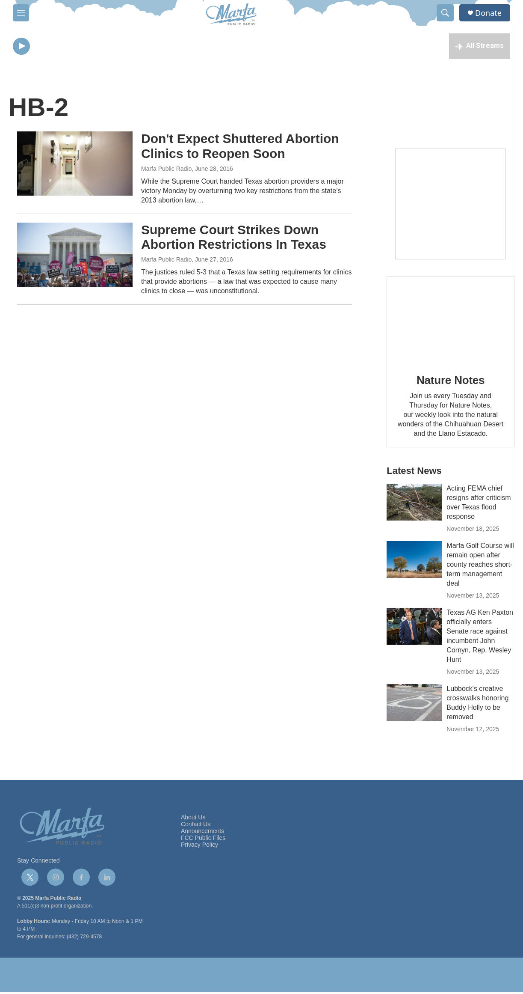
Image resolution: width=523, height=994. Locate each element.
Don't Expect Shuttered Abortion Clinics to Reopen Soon (240, 148)
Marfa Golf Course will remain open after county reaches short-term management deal (480, 566)
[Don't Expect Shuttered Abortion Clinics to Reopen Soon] (75, 166)
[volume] (45, 47)
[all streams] (479, 47)
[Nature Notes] (450, 321)
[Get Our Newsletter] (450, 206)
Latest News (414, 472)
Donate (488, 13)
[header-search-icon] (445, 12)
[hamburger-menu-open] (21, 12)
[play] (21, 47)
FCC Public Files (203, 840)
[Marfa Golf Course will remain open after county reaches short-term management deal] (414, 561)
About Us (193, 819)
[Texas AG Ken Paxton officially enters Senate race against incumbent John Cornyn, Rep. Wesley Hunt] (414, 628)
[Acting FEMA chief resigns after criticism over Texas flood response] (414, 504)
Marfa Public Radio (166, 170)
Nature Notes (451, 382)
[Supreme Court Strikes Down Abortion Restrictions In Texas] (75, 256)
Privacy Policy (199, 847)
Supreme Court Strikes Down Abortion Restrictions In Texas (233, 238)
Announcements (202, 833)
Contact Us (195, 826)
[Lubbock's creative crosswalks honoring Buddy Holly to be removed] (414, 704)
